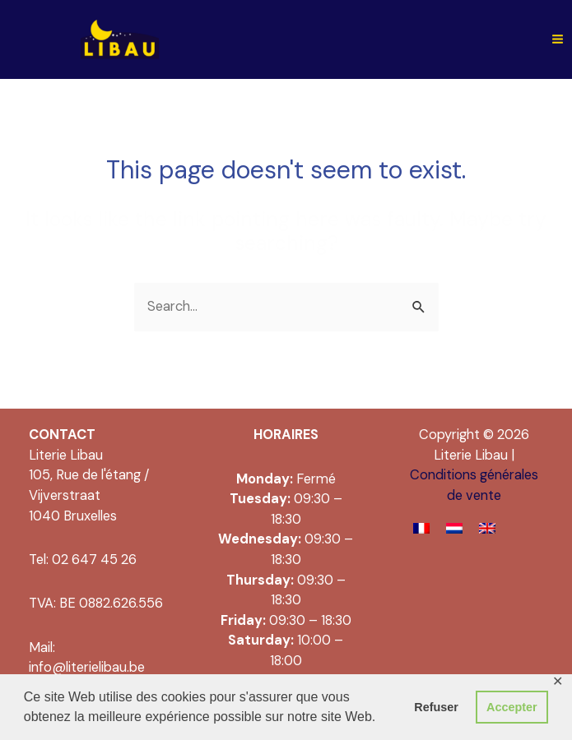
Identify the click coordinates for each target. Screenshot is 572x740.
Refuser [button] (436, 707)
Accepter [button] (511, 707)
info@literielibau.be (87, 667)
